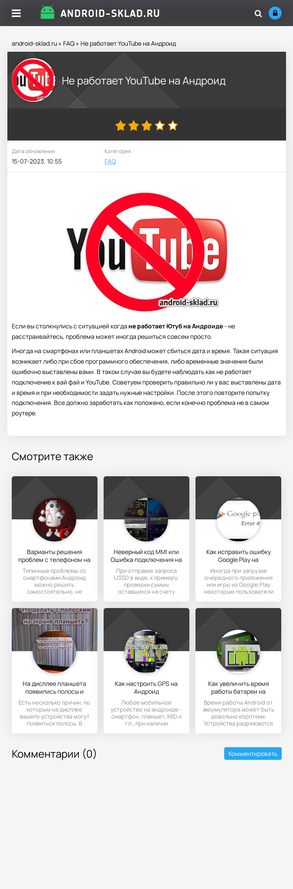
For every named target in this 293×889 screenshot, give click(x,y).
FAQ (68, 43)
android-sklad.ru (34, 43)
